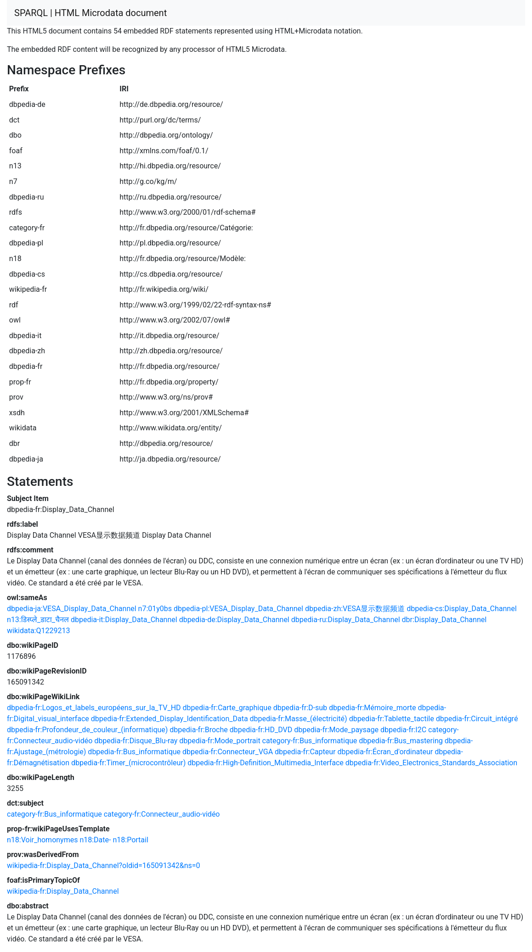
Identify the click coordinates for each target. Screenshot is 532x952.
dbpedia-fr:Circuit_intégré (477, 718)
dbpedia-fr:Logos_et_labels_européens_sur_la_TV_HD (94, 707)
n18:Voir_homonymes (42, 839)
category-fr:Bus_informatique (309, 740)
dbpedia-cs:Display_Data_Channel (461, 608)
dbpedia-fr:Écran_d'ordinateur (385, 751)
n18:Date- (95, 839)
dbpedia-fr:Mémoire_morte (372, 707)
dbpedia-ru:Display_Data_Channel (345, 619)
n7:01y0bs (155, 608)
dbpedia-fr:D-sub (300, 707)
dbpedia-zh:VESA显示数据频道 (355, 608)
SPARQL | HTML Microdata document (90, 12)
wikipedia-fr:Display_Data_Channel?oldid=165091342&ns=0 (103, 865)
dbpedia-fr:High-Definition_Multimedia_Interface (265, 762)
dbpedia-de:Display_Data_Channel (234, 619)
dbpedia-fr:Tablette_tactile (391, 718)
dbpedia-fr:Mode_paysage (336, 729)
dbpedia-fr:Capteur (305, 751)
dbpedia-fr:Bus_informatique (134, 751)
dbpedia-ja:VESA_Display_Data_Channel (71, 608)
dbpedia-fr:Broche (198, 729)
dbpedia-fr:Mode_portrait (219, 740)
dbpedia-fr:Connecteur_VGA (227, 751)
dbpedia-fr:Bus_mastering (400, 740)
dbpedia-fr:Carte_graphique (227, 707)
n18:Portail (130, 839)
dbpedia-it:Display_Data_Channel (124, 619)
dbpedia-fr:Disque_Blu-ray (135, 740)
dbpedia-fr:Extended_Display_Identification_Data (169, 718)
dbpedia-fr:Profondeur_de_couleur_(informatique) (87, 729)
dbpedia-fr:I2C (403, 729)
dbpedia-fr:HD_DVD (261, 729)
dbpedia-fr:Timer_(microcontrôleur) (128, 762)
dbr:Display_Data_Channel (444, 619)
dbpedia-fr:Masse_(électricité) (298, 718)
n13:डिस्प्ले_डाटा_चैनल (38, 619)
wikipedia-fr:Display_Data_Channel (63, 891)
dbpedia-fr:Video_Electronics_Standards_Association (431, 762)
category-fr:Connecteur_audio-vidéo (162, 814)
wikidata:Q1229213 (38, 630)
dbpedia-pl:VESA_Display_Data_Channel (238, 608)
